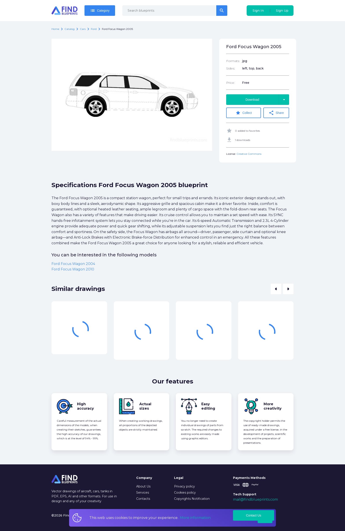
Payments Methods (249, 478)
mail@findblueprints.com (255, 499)
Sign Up (282, 11)
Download (267, 99)
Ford (94, 29)
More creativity (273, 406)
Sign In (258, 11)
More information (195, 518)
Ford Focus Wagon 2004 (73, 263)
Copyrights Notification (192, 498)
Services (142, 492)
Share (276, 112)
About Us (143, 486)
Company (144, 478)
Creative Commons (249, 153)
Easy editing (208, 406)
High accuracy (85, 406)
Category (100, 10)
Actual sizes (145, 406)
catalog (69, 29)
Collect (244, 112)
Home (55, 29)
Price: (230, 83)
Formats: (233, 61)
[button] (276, 288)
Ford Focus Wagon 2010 (72, 269)
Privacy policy (184, 486)
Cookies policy (185, 492)
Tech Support (244, 494)
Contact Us (253, 515)
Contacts (143, 498)
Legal (178, 478)
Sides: (230, 68)
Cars (83, 29)
